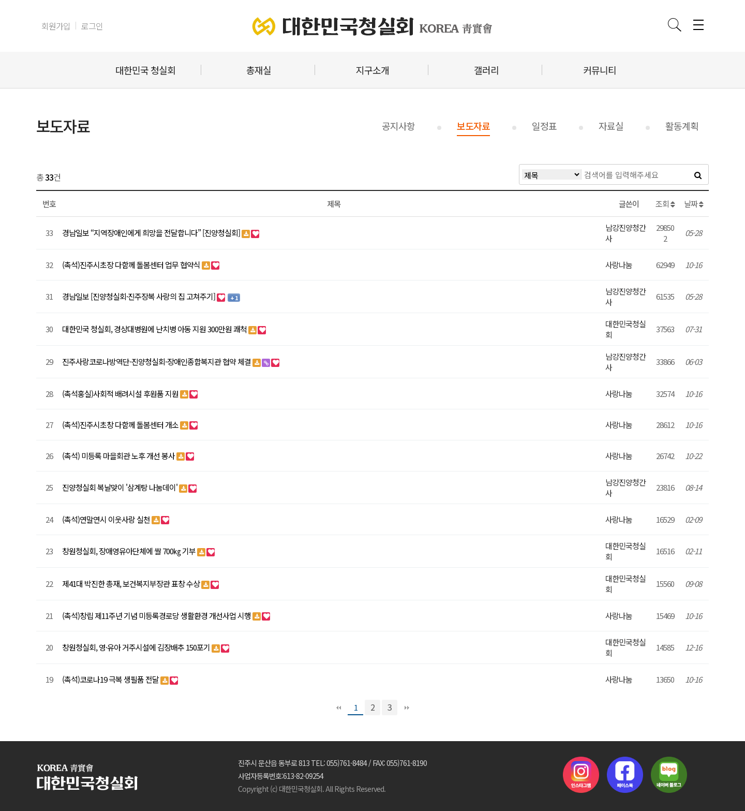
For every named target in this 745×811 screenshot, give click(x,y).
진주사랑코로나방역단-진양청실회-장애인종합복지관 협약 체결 (157, 361)
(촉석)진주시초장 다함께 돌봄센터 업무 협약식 (132, 264)
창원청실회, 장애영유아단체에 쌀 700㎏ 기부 (129, 550)
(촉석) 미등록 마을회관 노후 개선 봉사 (119, 455)
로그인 (92, 26)
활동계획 (681, 125)
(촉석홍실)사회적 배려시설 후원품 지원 (121, 393)
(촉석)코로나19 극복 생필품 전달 (111, 679)
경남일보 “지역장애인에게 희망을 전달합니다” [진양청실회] (152, 232)
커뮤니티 (599, 70)
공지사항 (398, 125)
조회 (665, 203)
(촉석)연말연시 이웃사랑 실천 (107, 519)
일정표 (544, 125)
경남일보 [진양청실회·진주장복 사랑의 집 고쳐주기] (139, 296)
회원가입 (55, 26)
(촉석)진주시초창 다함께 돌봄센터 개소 (121, 424)
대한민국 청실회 (145, 70)
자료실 (611, 125)
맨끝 (406, 707)
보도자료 (473, 125)
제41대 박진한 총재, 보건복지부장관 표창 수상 (131, 583)
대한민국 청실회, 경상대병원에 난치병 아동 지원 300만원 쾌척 (155, 328)
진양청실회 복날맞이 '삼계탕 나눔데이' (120, 487)
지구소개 (372, 70)
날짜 (693, 203)
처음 (338, 707)
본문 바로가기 (0, 0)
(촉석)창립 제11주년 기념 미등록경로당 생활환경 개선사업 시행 (157, 615)
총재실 (258, 70)
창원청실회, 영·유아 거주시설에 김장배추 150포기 (137, 647)
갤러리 (486, 70)
